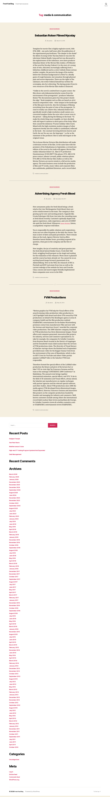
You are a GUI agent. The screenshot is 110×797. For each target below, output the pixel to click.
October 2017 (14, 578)
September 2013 (15, 677)
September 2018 (15, 549)
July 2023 (13, 512)
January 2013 (14, 696)
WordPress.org (15, 781)
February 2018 (14, 567)
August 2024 (14, 494)
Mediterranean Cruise (17, 448)
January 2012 (14, 727)
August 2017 (14, 583)
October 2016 (14, 609)
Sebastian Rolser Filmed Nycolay (55, 35)
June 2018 (13, 557)
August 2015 (14, 635)
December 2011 (15, 730)
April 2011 (13, 746)
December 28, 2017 (60, 199)
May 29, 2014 (61, 304)
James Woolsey (66, 224)
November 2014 (15, 651)
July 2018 (13, 554)
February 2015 (14, 649)
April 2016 (13, 625)
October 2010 (14, 748)
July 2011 (12, 740)
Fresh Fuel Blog (9, 4)
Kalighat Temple (15, 440)
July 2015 (13, 638)
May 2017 (13, 591)
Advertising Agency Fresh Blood (55, 194)
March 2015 (13, 646)
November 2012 (15, 701)
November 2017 (15, 575)
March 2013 (13, 691)
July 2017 (13, 586)
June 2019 (13, 525)
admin (50, 41)
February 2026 (14, 478)
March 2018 (13, 565)
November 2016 (15, 607)
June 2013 (13, 685)
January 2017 (14, 601)
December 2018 (15, 541)
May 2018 (13, 559)
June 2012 (13, 714)
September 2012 (15, 706)
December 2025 (15, 483)
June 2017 (13, 588)
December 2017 (15, 572)
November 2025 (15, 486)
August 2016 (14, 614)
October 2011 (14, 735)
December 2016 (15, 604)
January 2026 (14, 481)
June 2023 (13, 515)
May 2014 (13, 656)
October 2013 (14, 675)
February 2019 (14, 536)
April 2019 (13, 530)
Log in (11, 773)
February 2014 (14, 664)
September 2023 (15, 507)
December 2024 (15, 488)
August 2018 (14, 551)
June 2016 (13, 620)
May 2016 (13, 622)
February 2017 (14, 599)
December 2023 (15, 499)
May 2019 (13, 528)
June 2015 (13, 641)
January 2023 (14, 520)
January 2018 (14, 570)
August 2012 (14, 709)
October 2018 (14, 546)
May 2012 (13, 717)
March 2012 (13, 722)
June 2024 (13, 496)
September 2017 (15, 580)
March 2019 (13, 533)
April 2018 (13, 562)
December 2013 (15, 670)
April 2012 (13, 719)
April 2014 (13, 659)
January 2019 (14, 538)
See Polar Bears (15, 444)
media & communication (41, 174)
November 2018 (15, 544)
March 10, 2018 (60, 41)
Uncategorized (55, 29)
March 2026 (13, 475)
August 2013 (14, 680)
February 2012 (14, 725)
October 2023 (14, 504)
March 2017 (13, 596)
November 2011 (15, 733)
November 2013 (15, 672)
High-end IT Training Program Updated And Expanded (29, 452)
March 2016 (13, 628)
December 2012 (15, 698)
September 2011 (15, 738)
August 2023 (14, 509)
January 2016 (14, 630)
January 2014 (14, 667)
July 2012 (13, 712)
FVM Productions (55, 298)
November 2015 (15, 633)
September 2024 (15, 491)
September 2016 (15, 612)
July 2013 (13, 683)
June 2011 (13, 743)
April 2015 (13, 643)
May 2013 (13, 688)
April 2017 (13, 593)
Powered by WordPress (33, 793)
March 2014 (13, 662)
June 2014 (13, 654)
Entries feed (14, 775)
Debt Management (16, 455)
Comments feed (15, 778)
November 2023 (15, 502)
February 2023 (14, 517)
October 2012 (14, 704)
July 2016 (13, 617)
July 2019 (13, 523)
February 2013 (14, 693)
